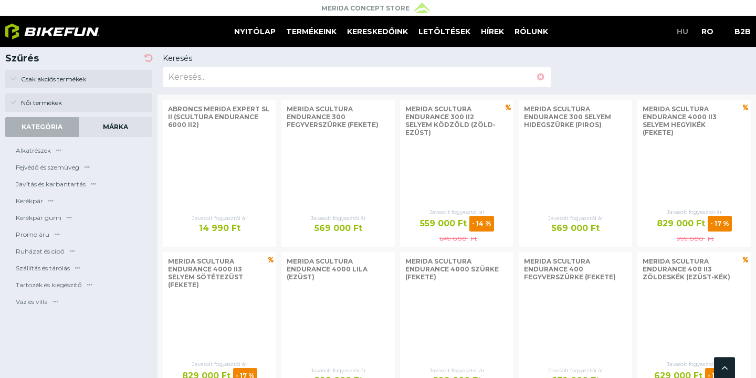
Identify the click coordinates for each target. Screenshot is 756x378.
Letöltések (444, 31)
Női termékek (36, 103)
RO (707, 31)
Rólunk (531, 31)
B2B (742, 31)
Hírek (492, 31)
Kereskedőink (377, 31)
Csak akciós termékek (48, 79)
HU (682, 31)
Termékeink (311, 31)
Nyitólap (255, 31)
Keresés (177, 58)
